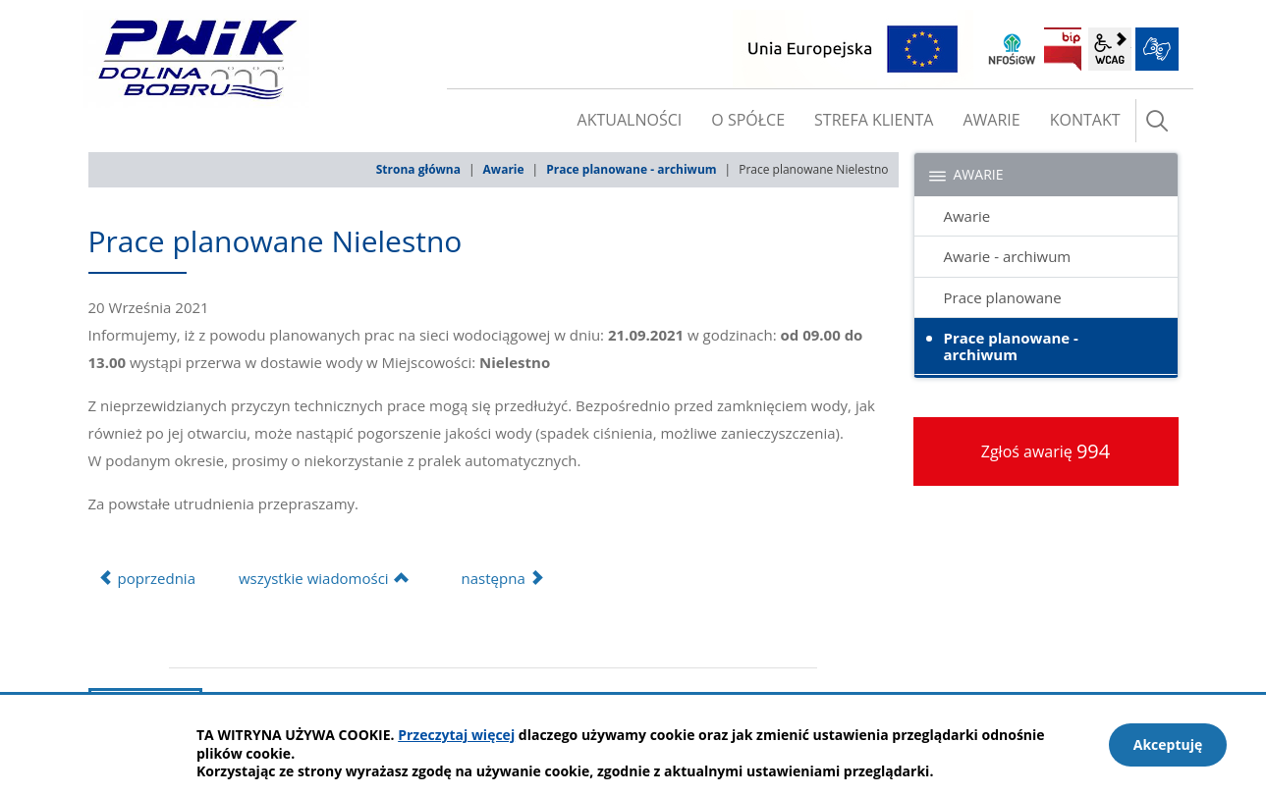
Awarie (503, 169)
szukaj (1157, 120)
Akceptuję (1168, 744)
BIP (1062, 49)
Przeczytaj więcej (456, 734)
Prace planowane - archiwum (631, 169)
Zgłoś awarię (1046, 451)
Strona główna (418, 169)
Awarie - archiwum (1008, 256)
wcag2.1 (1109, 49)
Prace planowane (1003, 297)
